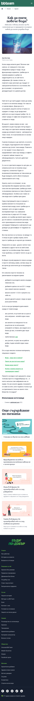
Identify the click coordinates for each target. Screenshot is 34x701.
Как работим (5, 554)
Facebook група (6, 657)
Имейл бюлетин (6, 651)
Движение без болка (7, 576)
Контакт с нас (5, 605)
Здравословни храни (8, 670)
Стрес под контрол (7, 583)
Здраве (16, 8)
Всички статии (6, 638)
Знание (9, 8)
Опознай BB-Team (7, 647)
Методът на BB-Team (7, 599)
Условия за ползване (8, 609)
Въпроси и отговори (7, 560)
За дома (4, 676)
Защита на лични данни (8, 612)
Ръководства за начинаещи (10, 621)
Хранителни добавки (8, 631)
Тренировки (5, 628)
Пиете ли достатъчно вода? (15, 361)
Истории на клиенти (7, 557)
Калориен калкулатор (8, 635)
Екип (2, 602)
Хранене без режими (8, 570)
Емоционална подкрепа (8, 586)
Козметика (4, 680)
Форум (3, 654)
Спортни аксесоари (7, 683)
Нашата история (6, 595)
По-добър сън (5, 580)
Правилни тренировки (8, 573)
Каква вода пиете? (11, 365)
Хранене (4, 625)
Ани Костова (6, 58)
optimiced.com (14, 402)
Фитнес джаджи (6, 673)
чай (16, 337)
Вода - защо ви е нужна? (14, 358)
